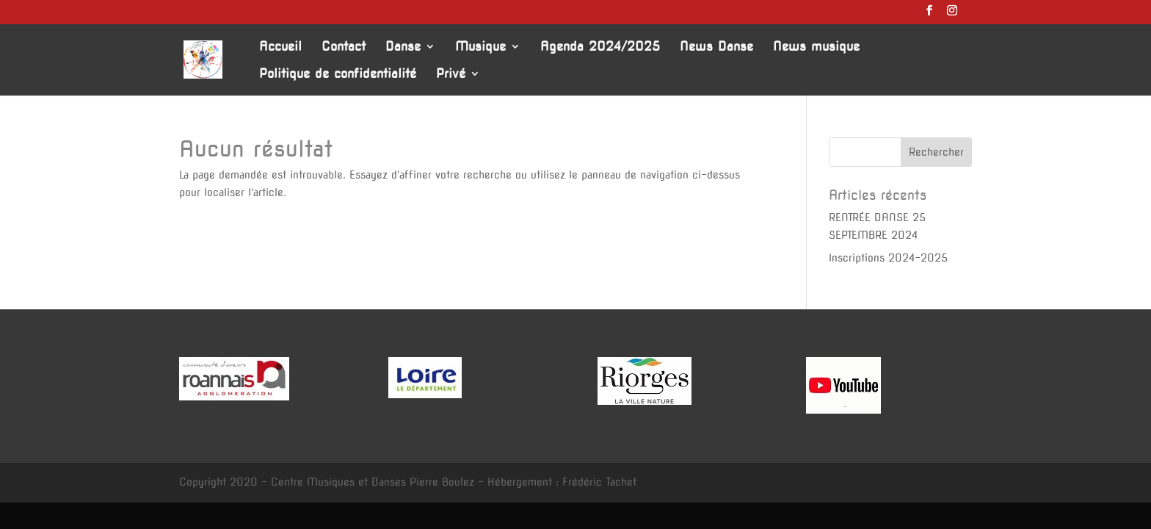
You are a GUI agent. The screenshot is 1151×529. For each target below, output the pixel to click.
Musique (480, 47)
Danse (403, 47)
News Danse (716, 47)
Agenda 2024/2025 (600, 47)
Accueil (280, 47)
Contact (344, 47)
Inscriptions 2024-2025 (888, 258)
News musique (816, 47)
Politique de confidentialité (337, 74)
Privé (450, 74)
